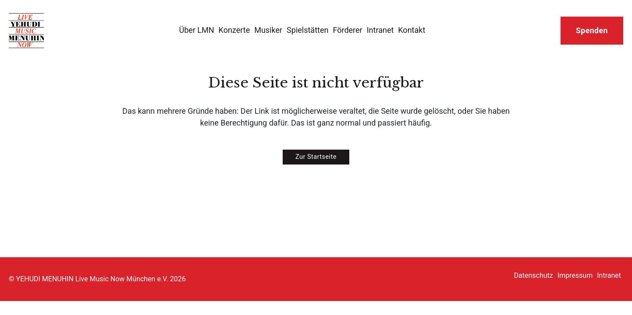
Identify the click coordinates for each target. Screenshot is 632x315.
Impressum (575, 275)
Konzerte (234, 30)
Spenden (592, 30)
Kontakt (411, 30)
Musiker (268, 30)
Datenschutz (533, 275)
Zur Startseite (316, 157)
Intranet (380, 30)
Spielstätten (307, 30)
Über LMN (196, 30)
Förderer (347, 30)
